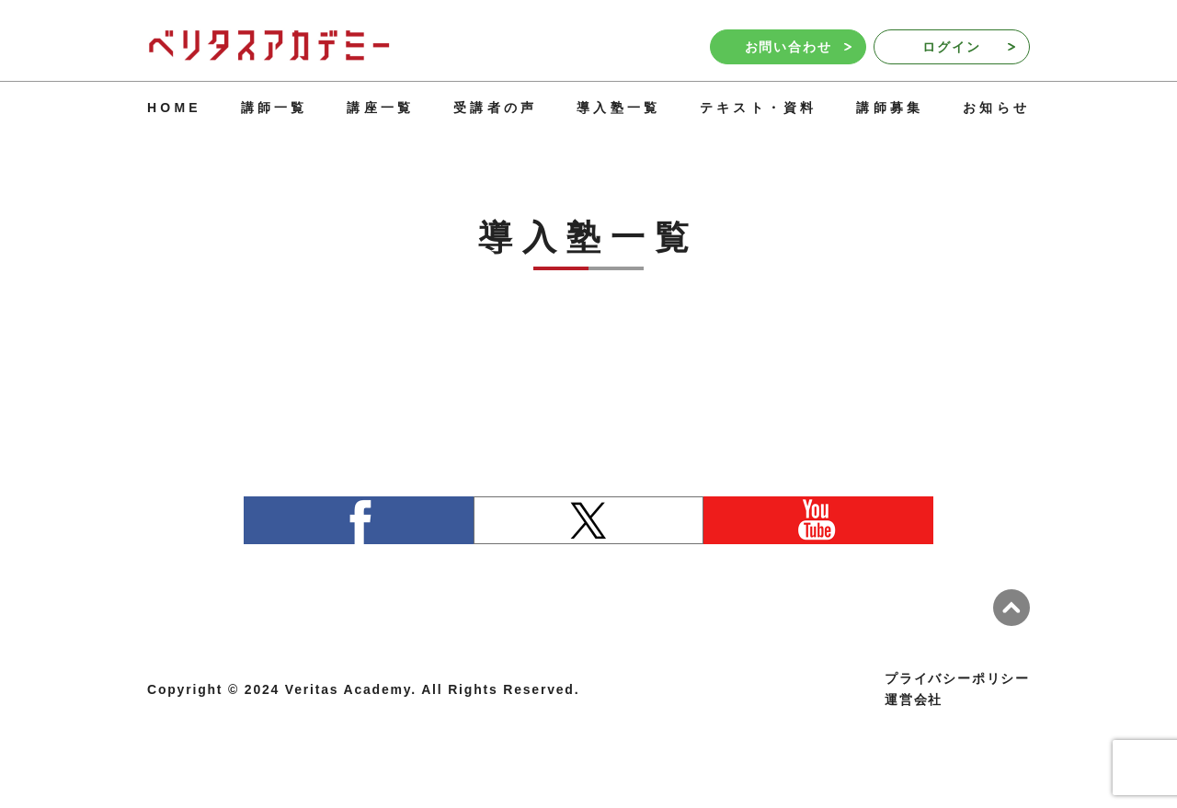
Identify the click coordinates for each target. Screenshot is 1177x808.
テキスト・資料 (758, 107)
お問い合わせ (798, 47)
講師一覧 (274, 107)
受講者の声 (495, 107)
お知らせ (996, 107)
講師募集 (889, 107)
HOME (174, 107)
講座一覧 (380, 107)
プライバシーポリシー (957, 678)
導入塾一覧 (618, 107)
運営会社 (914, 699)
